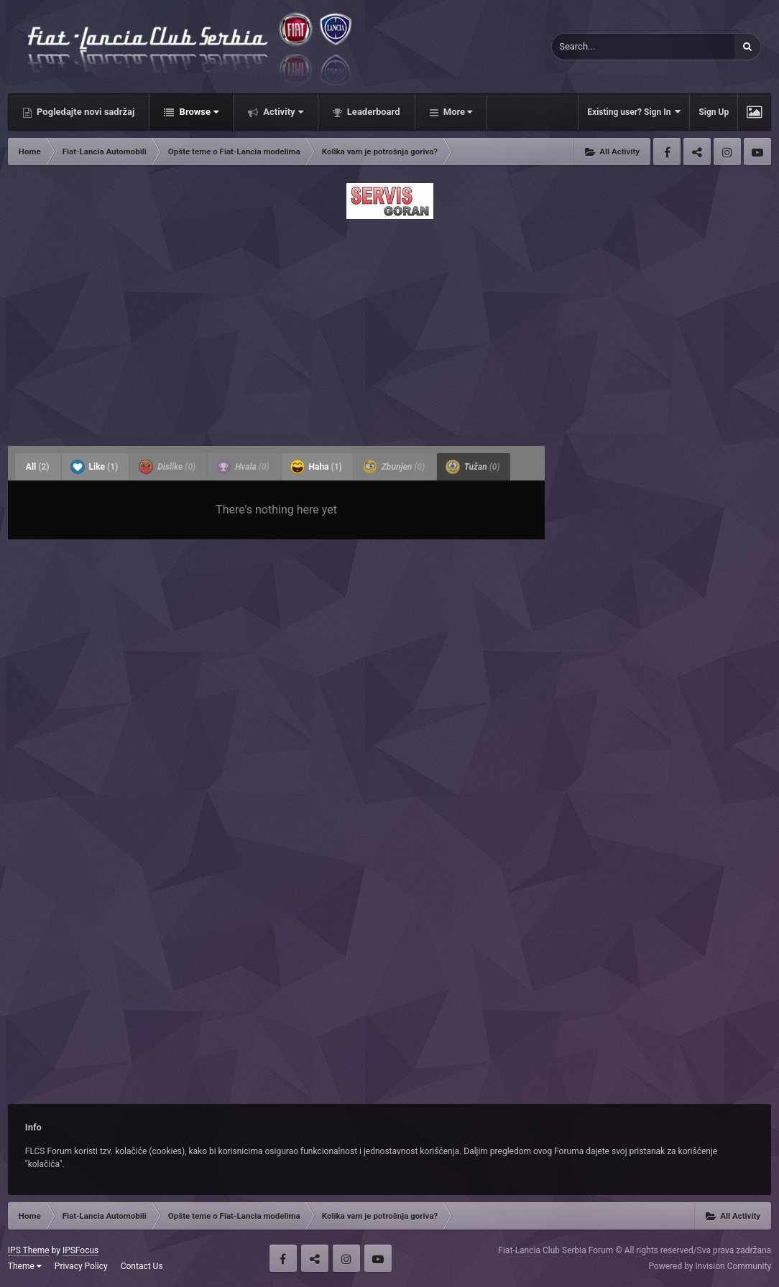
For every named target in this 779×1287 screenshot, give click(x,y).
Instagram (727, 151)
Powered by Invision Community (709, 1266)
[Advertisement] (389, 328)
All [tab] (38, 467)
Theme (25, 1266)
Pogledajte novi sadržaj (84, 111)
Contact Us (142, 1266)
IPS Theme (29, 1250)
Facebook (667, 151)
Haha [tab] (316, 467)
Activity (282, 111)
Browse (197, 111)
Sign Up (714, 112)
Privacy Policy (81, 1266)
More (457, 111)
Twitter (697, 151)
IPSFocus (80, 1250)
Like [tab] (94, 467)
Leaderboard (372, 111)
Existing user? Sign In (634, 111)
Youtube (757, 151)
